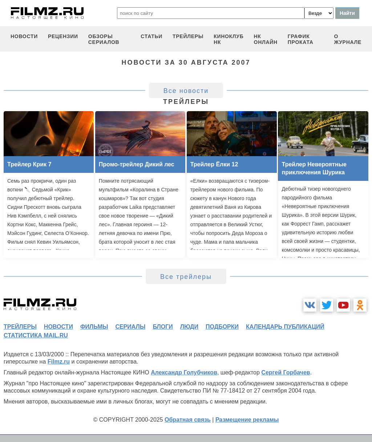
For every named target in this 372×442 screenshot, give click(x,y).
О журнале (347, 39)
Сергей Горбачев (285, 372)
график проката (301, 39)
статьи (151, 36)
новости (24, 36)
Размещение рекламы (247, 420)
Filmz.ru (59, 361)
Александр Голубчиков (184, 372)
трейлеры (188, 36)
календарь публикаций (285, 327)
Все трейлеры (186, 276)
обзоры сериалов (104, 39)
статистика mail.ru (36, 335)
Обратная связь (188, 420)
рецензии (63, 36)
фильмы (94, 327)
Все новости (186, 90)
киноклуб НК (228, 39)
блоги (163, 327)
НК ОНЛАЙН (266, 39)
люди (189, 327)
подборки (222, 327)
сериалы (130, 327)
